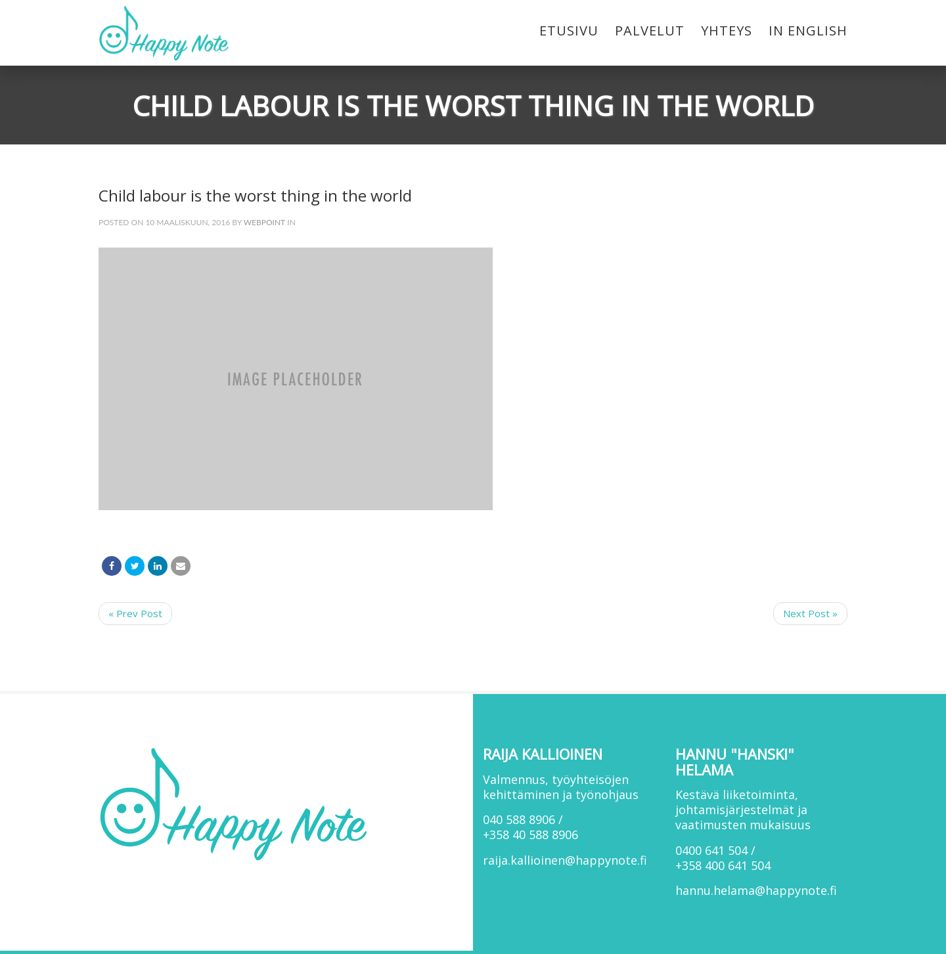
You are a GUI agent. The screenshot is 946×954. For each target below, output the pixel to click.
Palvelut (650, 30)
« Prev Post (135, 613)
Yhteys (726, 30)
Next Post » (810, 613)
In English (808, 30)
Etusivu (568, 30)
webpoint (265, 222)
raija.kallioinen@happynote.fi (565, 860)
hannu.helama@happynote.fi (756, 890)
